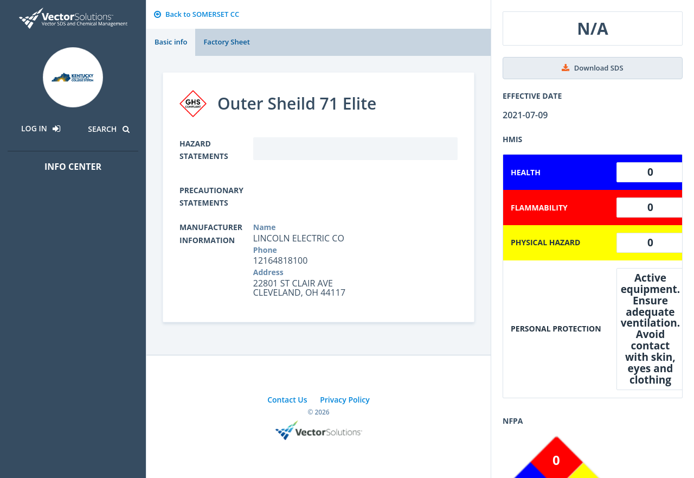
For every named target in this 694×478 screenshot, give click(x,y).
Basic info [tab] (171, 42)
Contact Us (287, 399)
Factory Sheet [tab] (226, 42)
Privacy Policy (345, 399)
